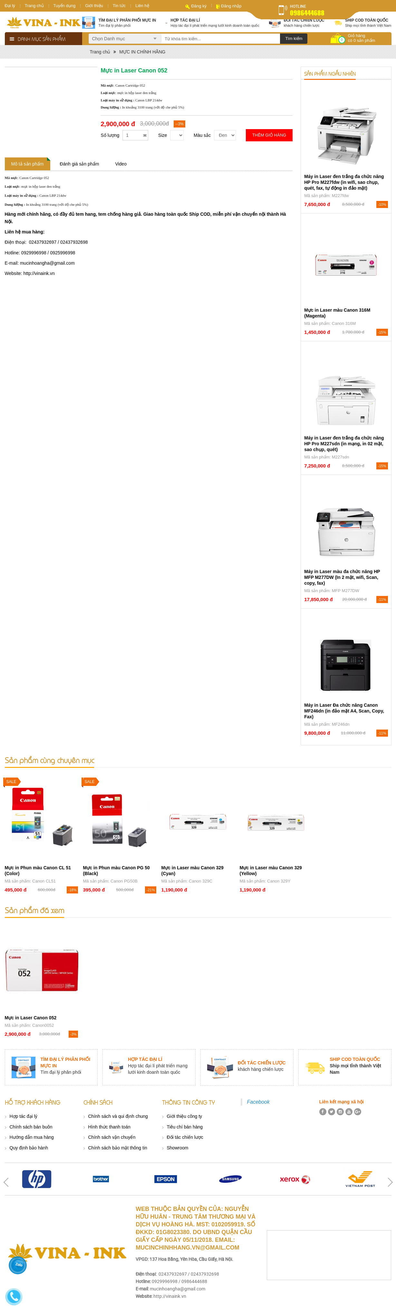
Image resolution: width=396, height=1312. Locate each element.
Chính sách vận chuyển (112, 1137)
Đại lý (10, 5)
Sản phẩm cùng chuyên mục (49, 760)
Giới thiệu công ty (184, 1116)
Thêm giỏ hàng (269, 135)
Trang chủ (34, 5)
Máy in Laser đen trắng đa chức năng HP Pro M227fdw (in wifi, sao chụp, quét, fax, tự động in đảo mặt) (344, 182)
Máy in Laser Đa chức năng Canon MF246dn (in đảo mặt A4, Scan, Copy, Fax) (344, 711)
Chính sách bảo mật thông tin (117, 1147)
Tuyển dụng (64, 5)
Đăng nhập (231, 6)
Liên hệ (142, 5)
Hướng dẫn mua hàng (32, 1137)
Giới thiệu (94, 5)
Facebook (258, 1102)
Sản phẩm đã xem (34, 910)
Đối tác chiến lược (185, 1137)
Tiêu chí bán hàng (185, 1126)
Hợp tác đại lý (23, 1116)
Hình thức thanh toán (109, 1126)
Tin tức (119, 5)
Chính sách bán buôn (31, 1126)
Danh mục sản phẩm (41, 38)
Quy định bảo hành (29, 1147)
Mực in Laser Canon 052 (31, 1017)
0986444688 (307, 13)
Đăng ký (199, 6)
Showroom (177, 1147)
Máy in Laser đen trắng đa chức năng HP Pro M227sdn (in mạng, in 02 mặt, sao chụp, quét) (344, 443)
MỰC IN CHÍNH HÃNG (142, 51)
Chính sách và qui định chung (118, 1116)
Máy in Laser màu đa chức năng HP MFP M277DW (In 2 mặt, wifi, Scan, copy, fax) (342, 577)
